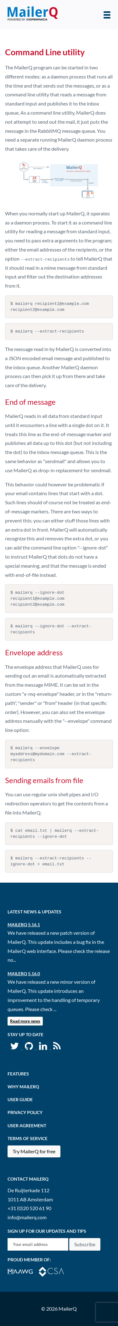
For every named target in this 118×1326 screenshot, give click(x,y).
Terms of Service (28, 1138)
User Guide (20, 1099)
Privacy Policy (25, 1112)
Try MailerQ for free (34, 1151)
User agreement (27, 1125)
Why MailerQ (23, 1086)
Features (18, 1073)
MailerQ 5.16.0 (24, 973)
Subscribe (84, 1244)
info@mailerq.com (27, 1217)
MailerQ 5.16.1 (24, 924)
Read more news (25, 1021)
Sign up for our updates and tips (47, 1231)
